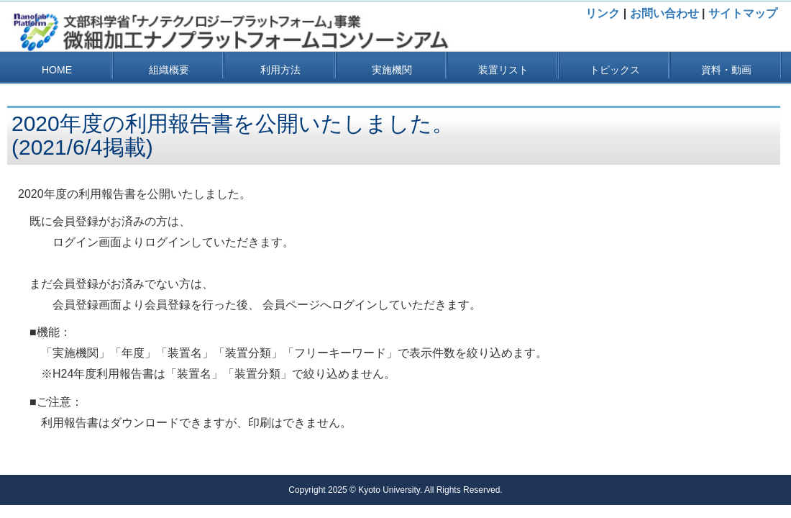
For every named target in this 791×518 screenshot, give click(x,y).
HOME (57, 70)
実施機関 (392, 70)
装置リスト (503, 70)
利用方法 (280, 70)
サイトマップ (742, 13)
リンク (602, 13)
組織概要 (169, 70)
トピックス (615, 70)
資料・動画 (726, 70)
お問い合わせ (664, 13)
